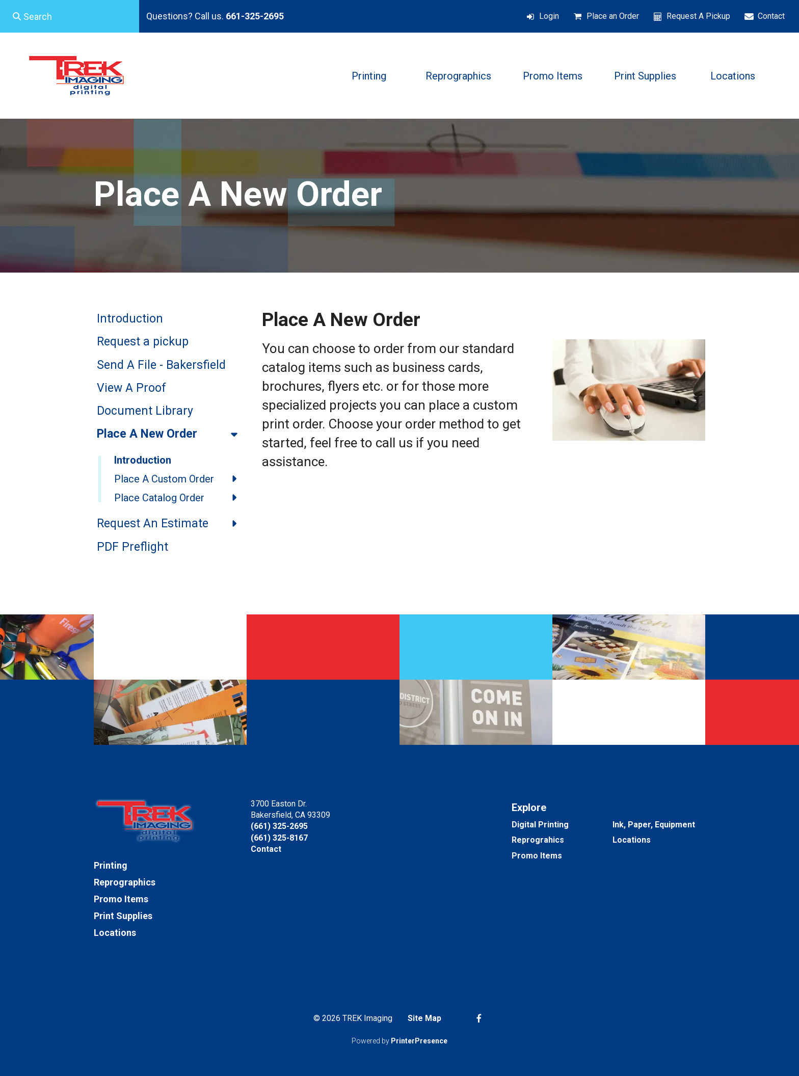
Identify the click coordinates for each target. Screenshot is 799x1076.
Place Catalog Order (180, 498)
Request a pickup (143, 341)
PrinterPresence (419, 1041)
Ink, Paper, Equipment (653, 824)
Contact (771, 16)
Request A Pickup (698, 16)
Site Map (424, 1018)
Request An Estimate (172, 524)
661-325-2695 (255, 16)
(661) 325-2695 (279, 826)
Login (549, 16)
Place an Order (613, 16)
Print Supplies (645, 76)
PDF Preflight (132, 547)
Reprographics (458, 76)
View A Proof (131, 388)
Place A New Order (172, 434)
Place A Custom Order (180, 479)
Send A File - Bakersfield (161, 365)
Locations (732, 76)
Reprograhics (538, 840)
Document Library (145, 411)
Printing (369, 76)
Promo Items (552, 76)
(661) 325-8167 (279, 838)
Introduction (130, 319)
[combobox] (69, 16)
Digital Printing (540, 824)
